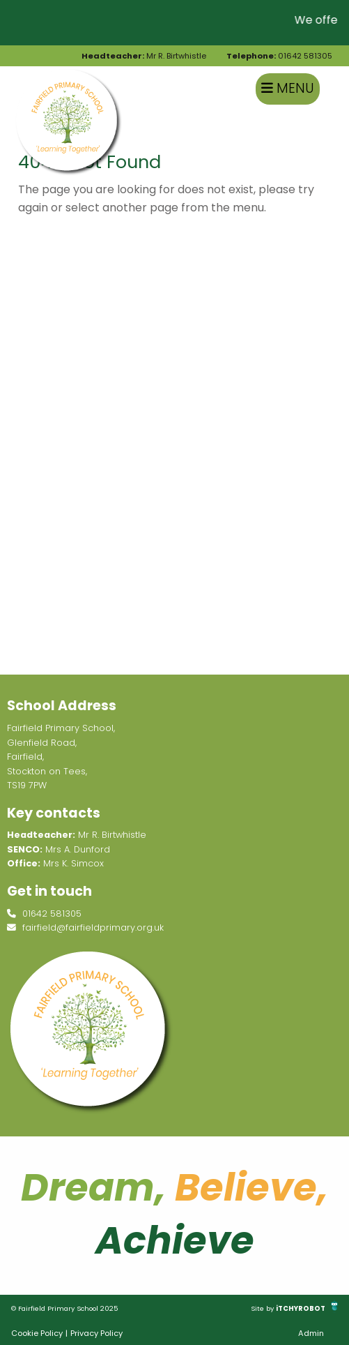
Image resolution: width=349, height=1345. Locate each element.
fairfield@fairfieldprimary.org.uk (85, 927)
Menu (287, 88)
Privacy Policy (96, 1333)
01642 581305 (279, 55)
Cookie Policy (37, 1333)
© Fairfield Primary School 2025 (64, 1308)
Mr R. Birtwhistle (144, 55)
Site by (263, 1308)
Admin (311, 1333)
